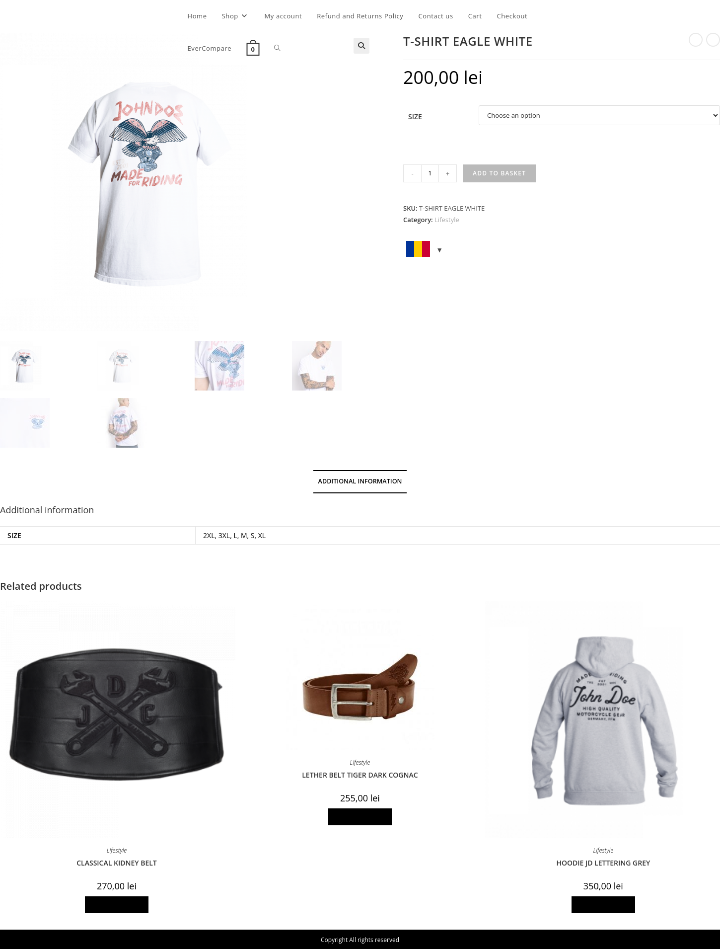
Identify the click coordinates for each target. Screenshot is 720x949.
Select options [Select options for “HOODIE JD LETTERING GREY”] (603, 904)
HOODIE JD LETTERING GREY (603, 863)
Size (415, 116)
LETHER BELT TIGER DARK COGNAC (360, 775)
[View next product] (713, 40)
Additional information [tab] (360, 481)
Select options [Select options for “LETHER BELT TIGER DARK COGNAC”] (360, 816)
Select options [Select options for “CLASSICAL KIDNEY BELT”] (116, 904)
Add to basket (499, 173)
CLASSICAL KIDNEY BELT (116, 863)
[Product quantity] (430, 173)
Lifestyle (446, 219)
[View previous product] (696, 40)
